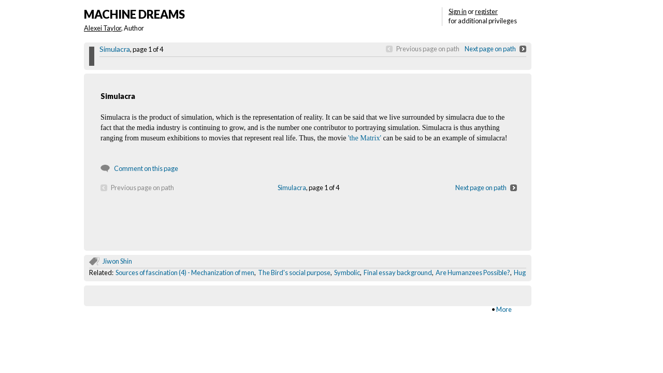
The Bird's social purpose (294, 272)
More (504, 309)
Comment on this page (146, 168)
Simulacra (114, 49)
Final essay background (398, 272)
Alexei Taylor (102, 28)
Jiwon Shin (117, 261)
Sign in (458, 11)
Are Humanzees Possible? (473, 272)
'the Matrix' (364, 138)
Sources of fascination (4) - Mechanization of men (185, 272)
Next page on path (490, 49)
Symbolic (347, 272)
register (486, 11)
